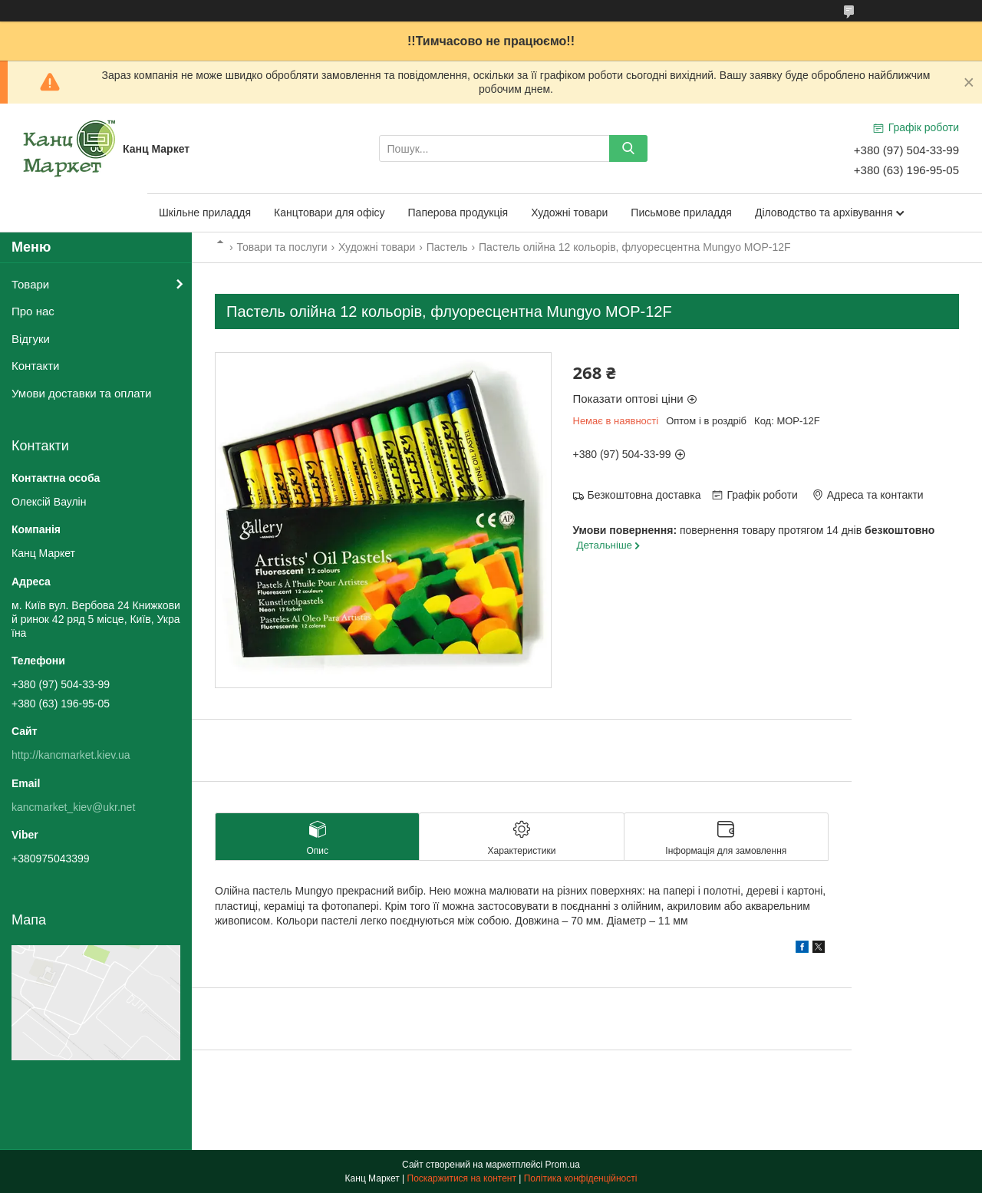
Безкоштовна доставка (644, 495)
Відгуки (31, 338)
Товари (30, 284)
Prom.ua (562, 1164)
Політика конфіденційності (581, 1178)
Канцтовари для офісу (329, 212)
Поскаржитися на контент (461, 1178)
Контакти (35, 365)
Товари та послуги (281, 247)
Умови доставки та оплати (81, 393)
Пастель (447, 247)
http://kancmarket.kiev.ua (71, 755)
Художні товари (569, 212)
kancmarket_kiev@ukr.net (73, 807)
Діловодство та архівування (824, 212)
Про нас (33, 311)
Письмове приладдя (681, 212)
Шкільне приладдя (205, 212)
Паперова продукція (458, 212)
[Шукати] (628, 148)
